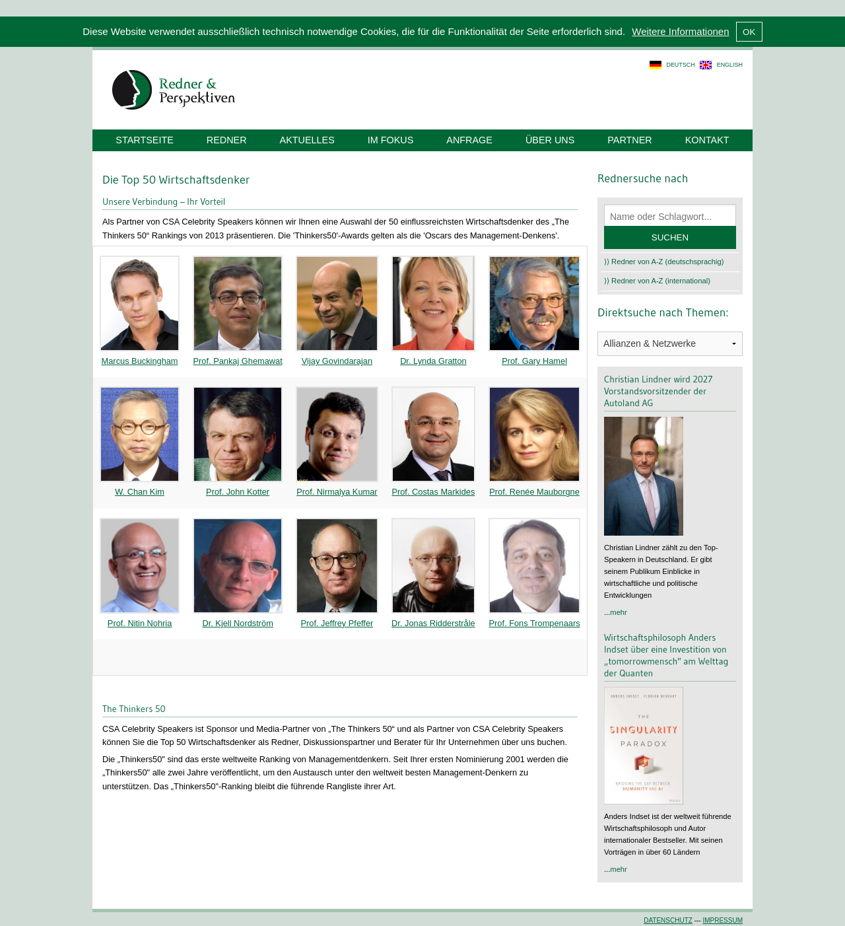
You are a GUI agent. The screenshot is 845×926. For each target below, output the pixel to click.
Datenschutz (668, 920)
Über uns (549, 140)
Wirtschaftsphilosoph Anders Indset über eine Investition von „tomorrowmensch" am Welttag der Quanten (666, 655)
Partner (629, 140)
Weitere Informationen (680, 31)
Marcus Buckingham (140, 361)
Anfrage (469, 140)
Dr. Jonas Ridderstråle (433, 623)
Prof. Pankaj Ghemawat (238, 361)
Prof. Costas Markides (433, 492)
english (730, 64)
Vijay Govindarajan (337, 361)
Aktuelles (307, 140)
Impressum (722, 920)
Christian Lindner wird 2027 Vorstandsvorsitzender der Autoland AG (658, 391)
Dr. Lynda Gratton (433, 361)
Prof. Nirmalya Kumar (336, 492)
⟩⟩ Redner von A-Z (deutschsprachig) (664, 262)
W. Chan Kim (139, 492)
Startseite (144, 140)
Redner (227, 140)
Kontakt (707, 140)
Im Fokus (391, 140)
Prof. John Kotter (237, 492)
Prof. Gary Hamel (534, 361)
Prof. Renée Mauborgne (534, 492)
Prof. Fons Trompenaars (534, 623)
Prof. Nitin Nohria (140, 623)
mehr (618, 612)
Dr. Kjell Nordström (237, 623)
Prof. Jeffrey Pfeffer (337, 623)
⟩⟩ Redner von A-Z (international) (657, 281)
